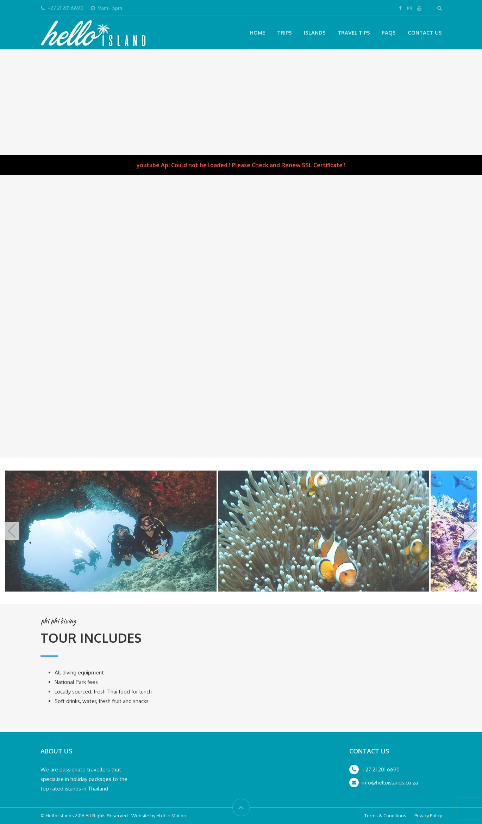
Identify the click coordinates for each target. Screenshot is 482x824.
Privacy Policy (428, 815)
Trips (284, 32)
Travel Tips (354, 32)
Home (257, 32)
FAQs (389, 32)
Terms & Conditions (385, 815)
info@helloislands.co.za (390, 782)
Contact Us (425, 32)
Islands (315, 32)
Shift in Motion (171, 815)
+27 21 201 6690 (381, 769)
